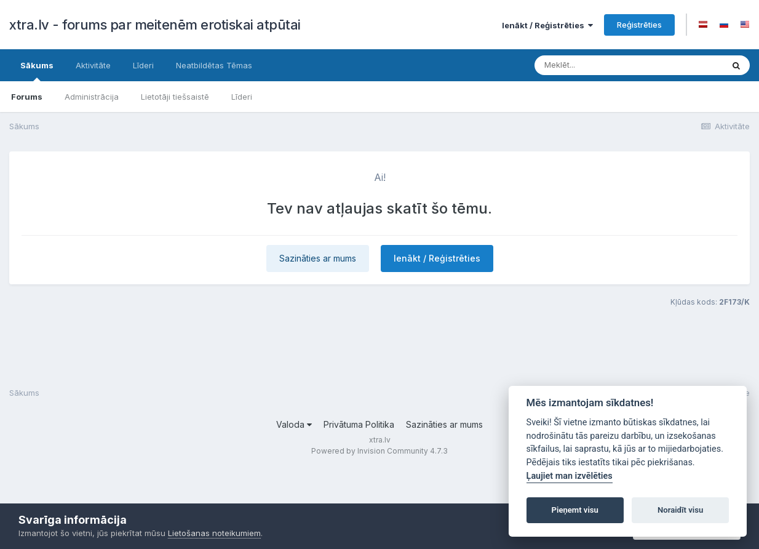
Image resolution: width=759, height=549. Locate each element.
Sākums (37, 70)
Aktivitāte (93, 65)
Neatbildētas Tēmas (214, 65)
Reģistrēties (639, 25)
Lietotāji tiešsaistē (175, 97)
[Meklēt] (607, 65)
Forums (26, 97)
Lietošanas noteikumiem (214, 533)
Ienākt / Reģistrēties (547, 25)
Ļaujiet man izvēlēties (570, 476)
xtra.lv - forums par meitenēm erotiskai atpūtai (155, 25)
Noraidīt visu (680, 510)
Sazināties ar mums (317, 258)
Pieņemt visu (575, 510)
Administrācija (92, 97)
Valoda (294, 424)
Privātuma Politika (359, 424)
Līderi (241, 97)
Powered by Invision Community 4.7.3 (379, 450)
